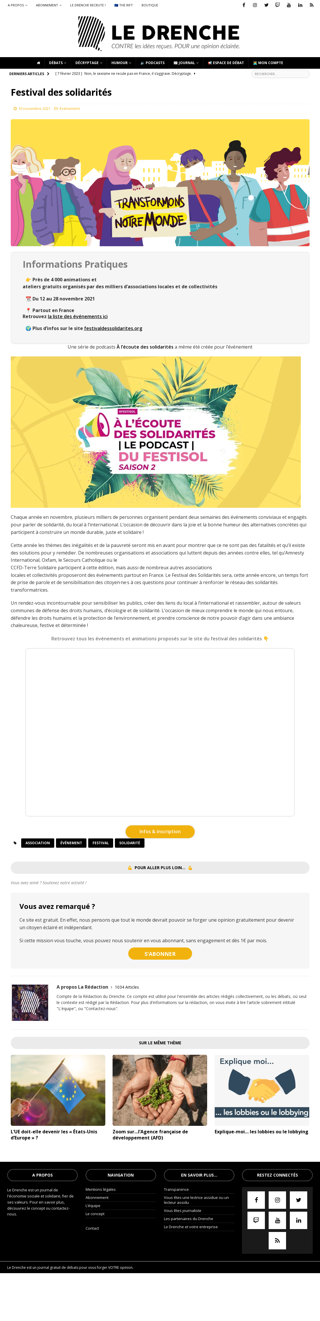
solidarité (129, 842)
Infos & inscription (160, 831)
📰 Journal (184, 62)
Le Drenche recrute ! (88, 5)
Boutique (150, 5)
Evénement (70, 108)
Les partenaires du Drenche (188, 1218)
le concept (36, 1208)
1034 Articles (127, 987)
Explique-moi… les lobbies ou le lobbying (261, 1131)
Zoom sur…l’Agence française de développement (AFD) (150, 1134)
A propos (16, 5)
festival (101, 842)
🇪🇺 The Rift (123, 5)
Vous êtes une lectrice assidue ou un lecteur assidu (196, 1200)
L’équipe (93, 1205)
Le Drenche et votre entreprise (191, 1226)
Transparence (176, 1189)
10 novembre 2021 (34, 108)
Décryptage (87, 62)
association (38, 842)
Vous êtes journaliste (182, 1210)
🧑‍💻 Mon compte (268, 62)
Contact (92, 1228)
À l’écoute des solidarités (145, 347)
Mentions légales (101, 1189)
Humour (119, 62)
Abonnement (47, 5)
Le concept (95, 1213)
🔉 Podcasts (152, 62)
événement (71, 842)
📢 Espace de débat (226, 62)
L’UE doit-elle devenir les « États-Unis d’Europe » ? (54, 1134)
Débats (56, 62)
